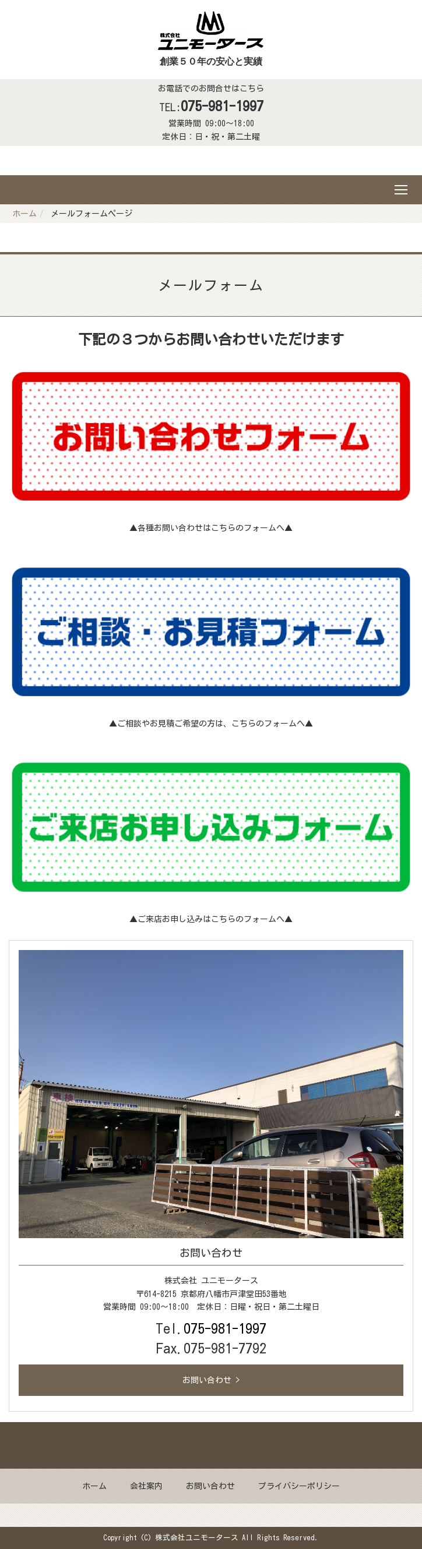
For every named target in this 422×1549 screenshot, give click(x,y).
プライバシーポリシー (299, 1486)
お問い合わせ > (211, 1380)
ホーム (24, 214)
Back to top (211, 1445)
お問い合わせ (210, 1486)
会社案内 (146, 1486)
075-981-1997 (222, 106)
